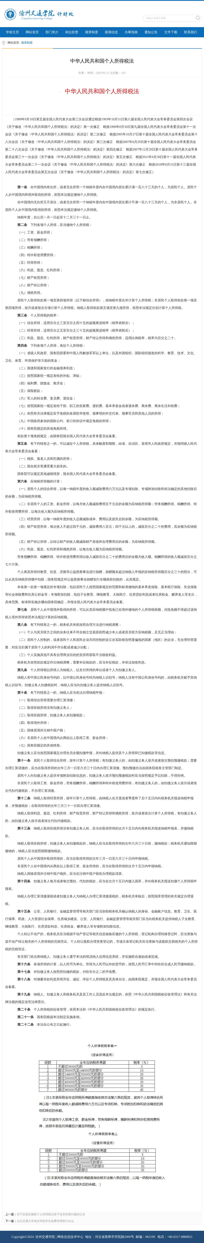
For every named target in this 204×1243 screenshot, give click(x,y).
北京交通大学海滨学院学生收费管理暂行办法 (45, 1221)
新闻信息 (111, 32)
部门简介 (52, 32)
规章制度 (91, 32)
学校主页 (12, 32)
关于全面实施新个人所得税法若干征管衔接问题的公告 (51, 1214)
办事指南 (131, 32)
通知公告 (150, 32)
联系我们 (190, 32)
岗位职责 (71, 32)
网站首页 (32, 32)
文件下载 (170, 32)
